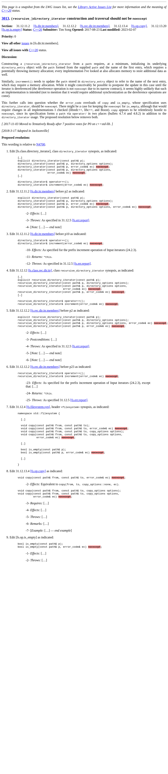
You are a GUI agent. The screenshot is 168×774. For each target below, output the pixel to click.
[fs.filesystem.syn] (38, 426)
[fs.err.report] (80, 228)
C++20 (6, 10)
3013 (5, 18)
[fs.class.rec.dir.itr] (40, 280)
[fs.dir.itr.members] (46, 26)
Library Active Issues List (94, 7)
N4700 (40, 144)
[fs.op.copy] (139, 26)
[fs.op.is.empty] (12, 29)
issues (25, 43)
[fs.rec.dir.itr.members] (94, 26)
